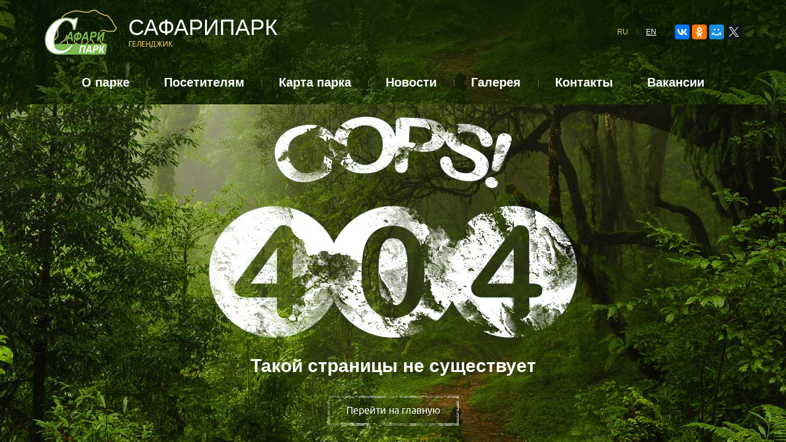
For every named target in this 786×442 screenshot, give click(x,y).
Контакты (584, 82)
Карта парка (315, 82)
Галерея (496, 82)
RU (622, 32)
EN (651, 32)
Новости (411, 82)
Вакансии (675, 82)
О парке (106, 82)
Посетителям (204, 82)
